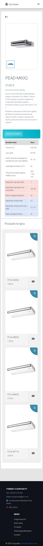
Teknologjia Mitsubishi (22, 531)
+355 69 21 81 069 (16, 493)
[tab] (13, 133)
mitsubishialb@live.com (19, 497)
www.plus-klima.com (28, 543)
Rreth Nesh (18, 523)
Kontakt (17, 535)
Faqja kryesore (20, 519)
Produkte (17, 527)
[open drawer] (38, 4)
